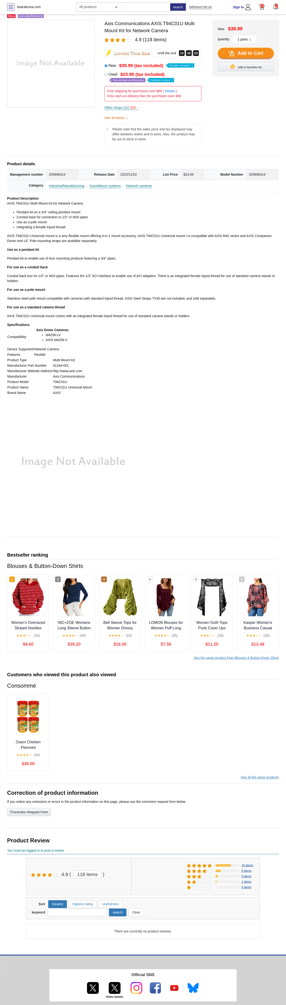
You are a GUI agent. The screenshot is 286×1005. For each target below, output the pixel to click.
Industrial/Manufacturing (66, 186)
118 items (87, 874)
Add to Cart (245, 53)
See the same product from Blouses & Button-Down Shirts (236, 658)
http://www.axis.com (67, 371)
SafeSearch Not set (200, 6)
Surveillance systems (105, 186)
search (178, 7)
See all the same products (260, 777)
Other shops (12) (121, 108)
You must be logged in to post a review (35, 850)
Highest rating (83, 904)
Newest (57, 904)
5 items (246, 871)
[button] (276, 6)
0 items (246, 887)
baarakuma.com (29, 7)
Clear (136, 912)
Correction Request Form (29, 811)
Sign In (238, 7)
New (151, 65)
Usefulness (110, 904)
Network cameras (139, 186)
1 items (246, 881)
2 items (246, 876)
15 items (247, 865)
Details (170, 91)
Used (141, 77)
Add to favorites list (246, 66)
